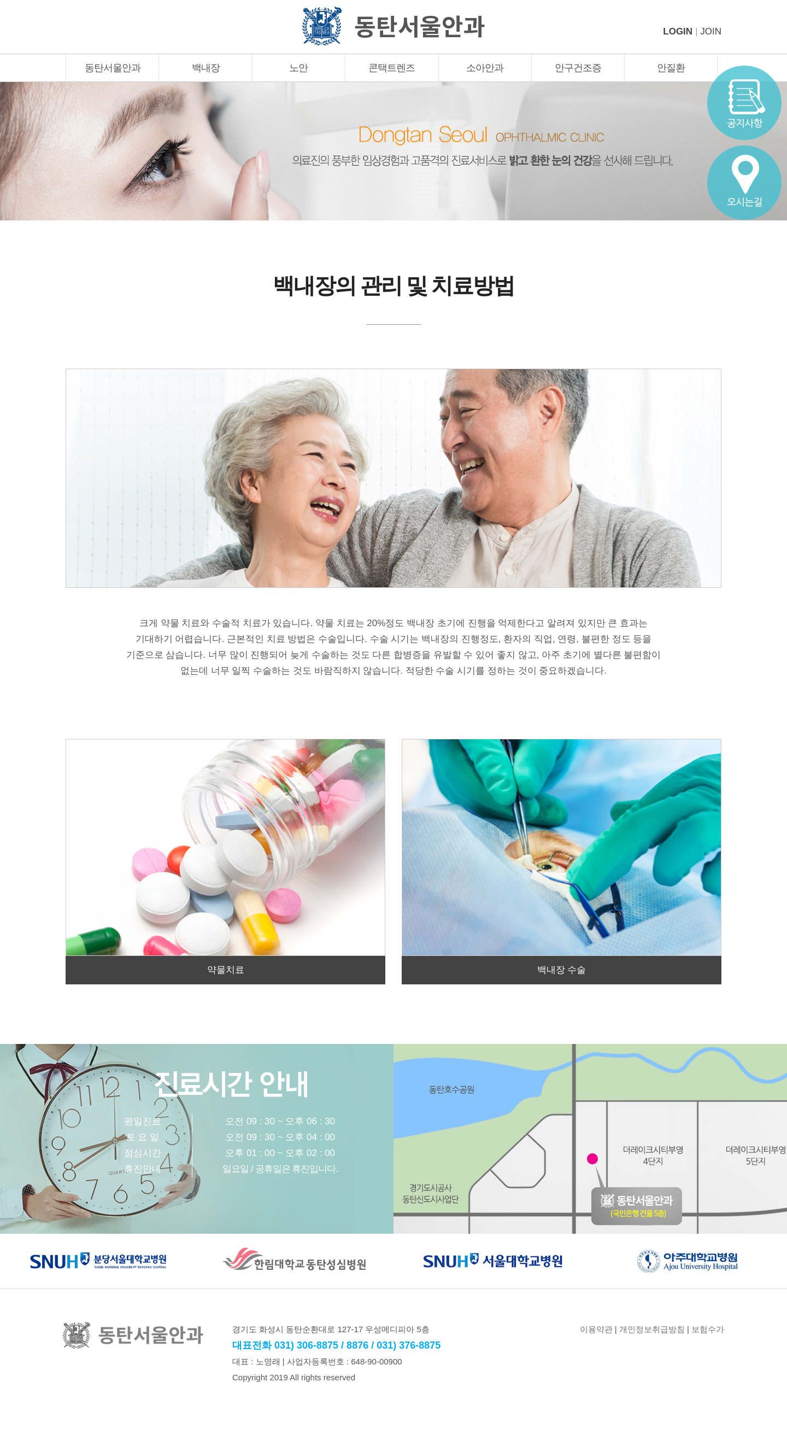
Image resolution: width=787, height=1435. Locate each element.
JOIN (710, 31)
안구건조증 (578, 67)
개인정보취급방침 (652, 1329)
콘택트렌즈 (391, 67)
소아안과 (484, 67)
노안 (298, 67)
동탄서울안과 (112, 67)
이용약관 (596, 1329)
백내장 (206, 67)
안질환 (671, 67)
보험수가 (707, 1329)
